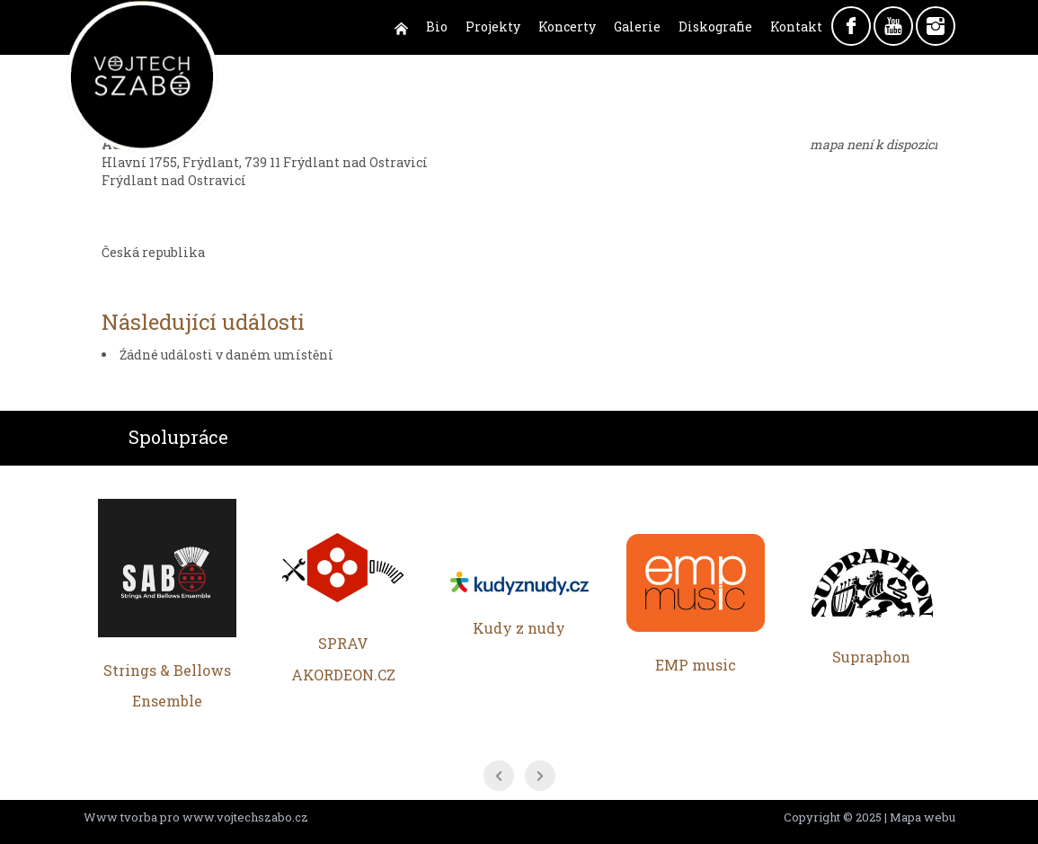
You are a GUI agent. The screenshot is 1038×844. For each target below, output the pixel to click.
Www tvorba (120, 817)
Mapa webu (922, 817)
